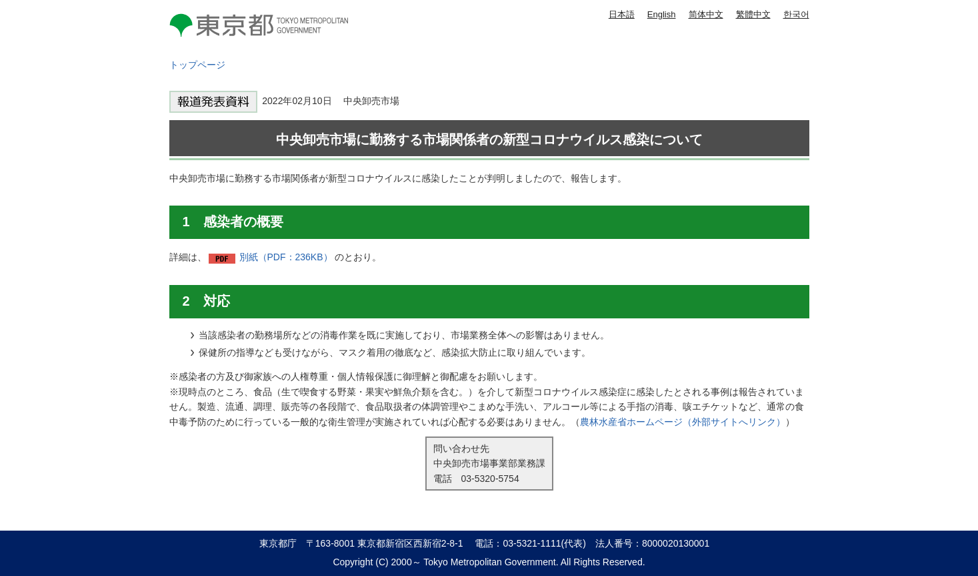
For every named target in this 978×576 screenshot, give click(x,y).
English (661, 14)
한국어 (796, 14)
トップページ (197, 64)
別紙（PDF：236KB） (286, 257)
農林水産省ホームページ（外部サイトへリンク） (682, 421)
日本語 (622, 14)
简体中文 (706, 14)
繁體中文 (753, 14)
